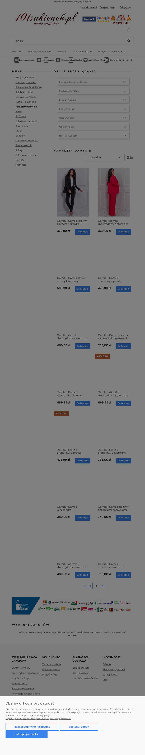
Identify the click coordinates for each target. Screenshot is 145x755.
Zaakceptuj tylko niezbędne (32, 726)
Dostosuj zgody (79, 726)
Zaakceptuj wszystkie (27, 734)
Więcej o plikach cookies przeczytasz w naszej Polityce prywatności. (38, 718)
